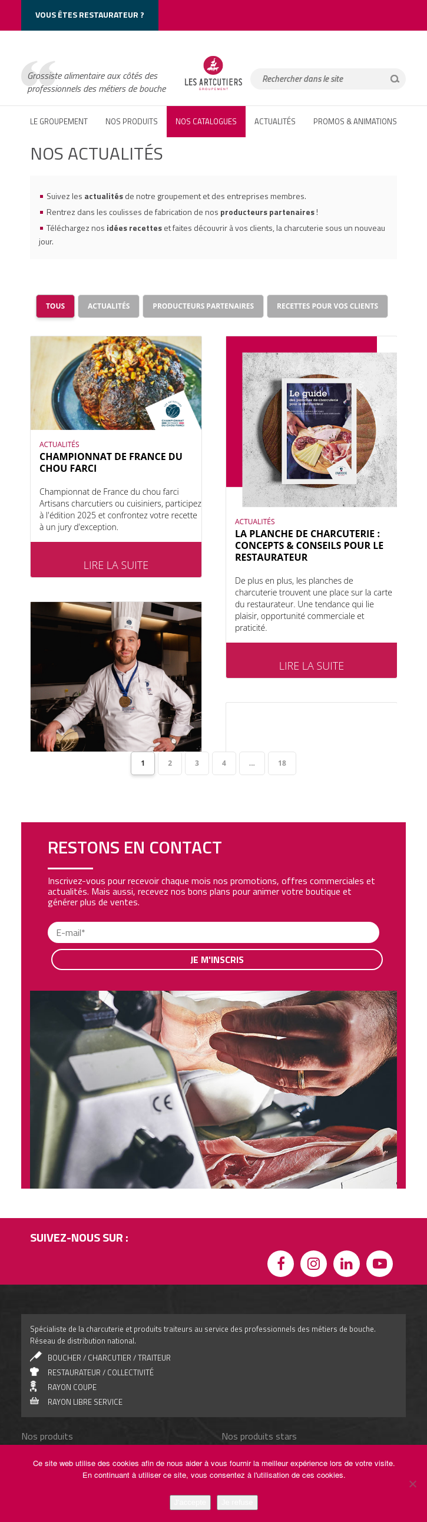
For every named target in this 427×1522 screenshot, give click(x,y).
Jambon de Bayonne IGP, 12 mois (286, 1391)
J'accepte (190, 1502)
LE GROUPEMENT (59, 121)
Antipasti (46, 1415)
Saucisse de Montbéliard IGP (279, 1428)
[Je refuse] (412, 1484)
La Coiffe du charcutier (268, 1415)
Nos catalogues (206, 121)
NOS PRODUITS (131, 121)
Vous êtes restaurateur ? (89, 14)
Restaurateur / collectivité (101, 1305)
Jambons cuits (56, 1403)
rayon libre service (85, 1335)
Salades (45, 1391)
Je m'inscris (217, 892)
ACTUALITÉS (275, 121)
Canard (44, 1428)
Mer (38, 1440)
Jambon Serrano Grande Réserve (286, 1403)
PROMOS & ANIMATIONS (355, 121)
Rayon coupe (72, 1320)
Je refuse (237, 1502)
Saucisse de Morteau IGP (273, 1440)
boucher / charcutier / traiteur (109, 1290)
